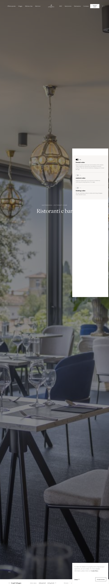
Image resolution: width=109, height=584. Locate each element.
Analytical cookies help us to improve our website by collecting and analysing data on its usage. (90, 87)
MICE (60, 6)
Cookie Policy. (94, 571)
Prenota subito (95, 6)
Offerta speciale (11, 6)
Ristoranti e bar (60, 206)
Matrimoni (37, 6)
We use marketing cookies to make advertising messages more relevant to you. (90, 100)
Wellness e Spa (28, 6)
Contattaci (86, 6)
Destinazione (77, 6)
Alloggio (20, 6)
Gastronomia (68, 6)
